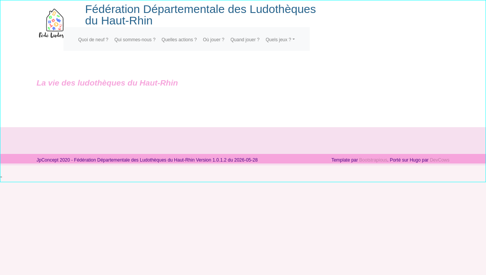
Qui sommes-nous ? (134, 39)
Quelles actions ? (179, 39)
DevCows (439, 160)
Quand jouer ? (245, 39)
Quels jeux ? (278, 39)
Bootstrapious (373, 160)
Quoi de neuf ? (93, 39)
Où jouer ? (213, 39)
